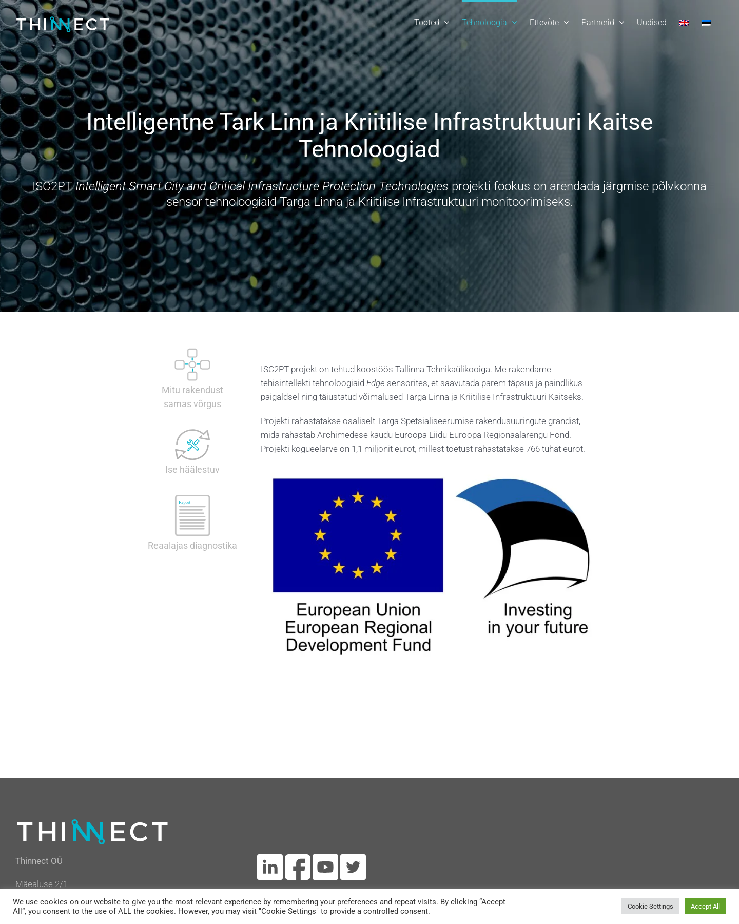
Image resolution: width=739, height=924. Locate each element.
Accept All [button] (705, 906)
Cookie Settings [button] (650, 906)
